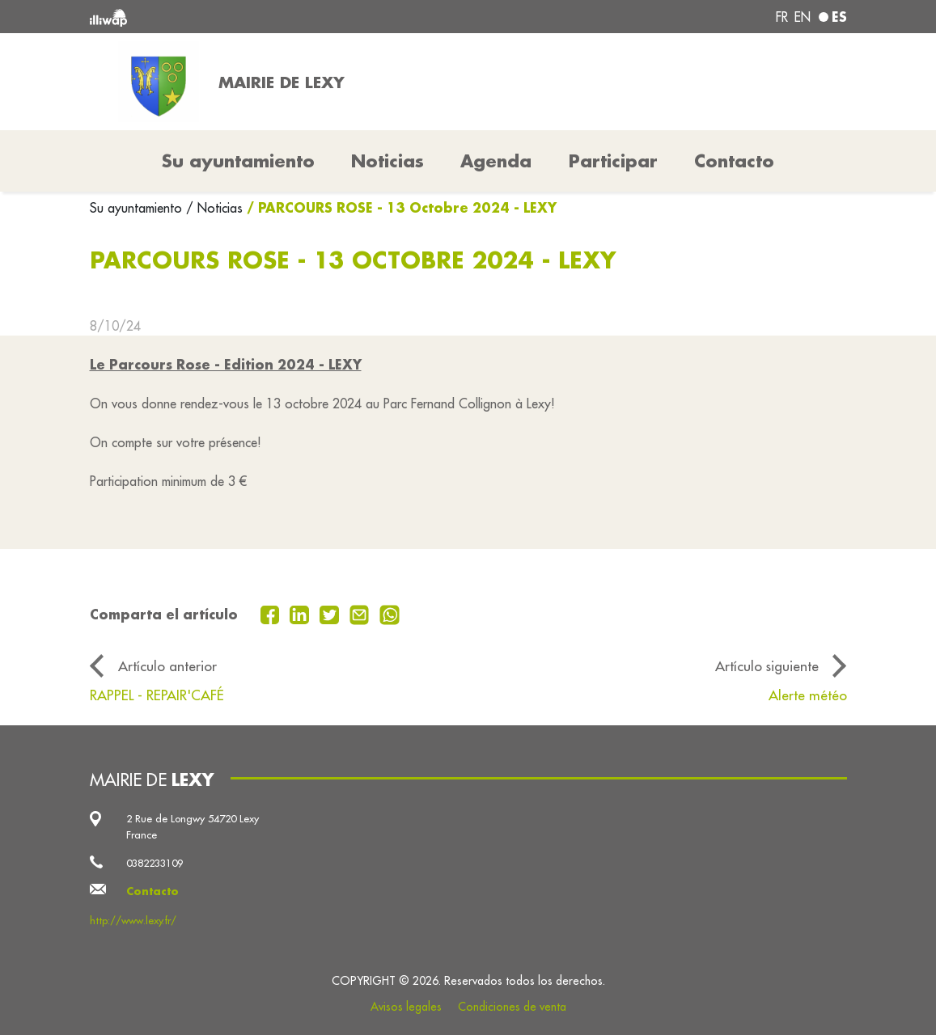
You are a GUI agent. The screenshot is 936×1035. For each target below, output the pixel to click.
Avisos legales (406, 1006)
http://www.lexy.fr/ (133, 920)
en (802, 17)
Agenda (496, 161)
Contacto (734, 161)
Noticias (387, 161)
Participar (613, 161)
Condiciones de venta (512, 1006)
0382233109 (154, 862)
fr (782, 17)
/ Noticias (214, 208)
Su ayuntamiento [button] (238, 161)
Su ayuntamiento (138, 208)
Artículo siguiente (767, 666)
